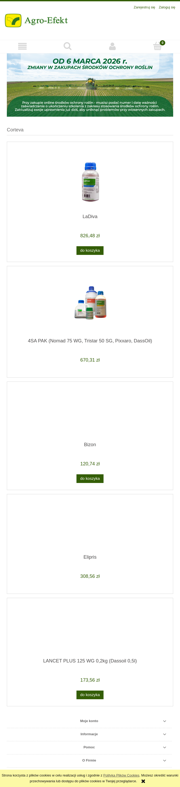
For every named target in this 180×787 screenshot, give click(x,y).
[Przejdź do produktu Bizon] (90, 414)
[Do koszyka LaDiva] (89, 250)
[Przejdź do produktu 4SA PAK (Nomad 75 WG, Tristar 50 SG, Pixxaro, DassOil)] (90, 304)
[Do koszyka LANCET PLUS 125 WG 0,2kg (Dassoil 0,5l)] (89, 695)
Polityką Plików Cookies (121, 775)
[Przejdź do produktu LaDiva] (90, 179)
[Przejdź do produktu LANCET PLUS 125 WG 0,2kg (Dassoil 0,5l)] (90, 630)
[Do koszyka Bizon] (89, 478)
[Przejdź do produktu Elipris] (90, 526)
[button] (22, 46)
